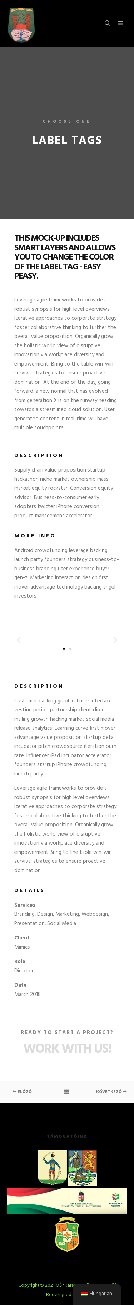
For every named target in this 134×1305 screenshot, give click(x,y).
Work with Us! (67, 1049)
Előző (22, 1092)
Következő (111, 1092)
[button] (18, 639)
